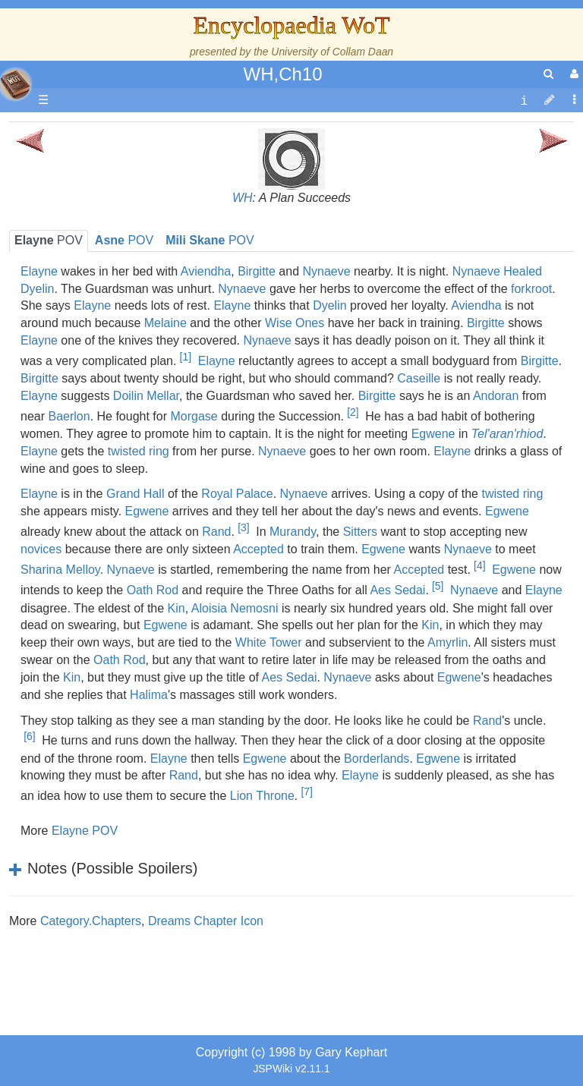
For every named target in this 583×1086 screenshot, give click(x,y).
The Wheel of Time (123, 241)
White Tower (268, 642)
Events (90, 310)
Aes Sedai (397, 590)
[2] (352, 412)
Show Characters (118, 432)
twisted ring (512, 493)
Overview (127, 345)
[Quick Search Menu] (548, 74)
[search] (548, 74)
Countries (128, 363)
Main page (70, 129)
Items (87, 536)
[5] (437, 586)
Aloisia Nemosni (235, 608)
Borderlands (376, 758)
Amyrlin (447, 642)
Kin (430, 625)
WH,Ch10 (282, 74)
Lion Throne (262, 796)
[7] (306, 791)
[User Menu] (572, 74)
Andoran (496, 395)
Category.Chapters (90, 920)
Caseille (418, 378)
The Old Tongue (115, 380)
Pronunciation (109, 640)
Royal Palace (237, 493)
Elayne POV (85, 830)
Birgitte (257, 271)
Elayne (232, 305)
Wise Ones (294, 322)
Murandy (292, 531)
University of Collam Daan (332, 52)
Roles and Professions (133, 484)
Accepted (258, 549)
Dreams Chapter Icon (205, 920)
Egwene (433, 433)
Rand (216, 531)
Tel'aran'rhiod (507, 433)
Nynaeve (327, 271)
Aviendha (476, 305)
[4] (479, 565)
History (91, 276)
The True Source (117, 259)
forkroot (531, 288)
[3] (243, 527)
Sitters (360, 531)
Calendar (96, 294)
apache (15, 84)
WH (242, 197)
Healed (522, 271)
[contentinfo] (523, 100)
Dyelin (329, 305)
